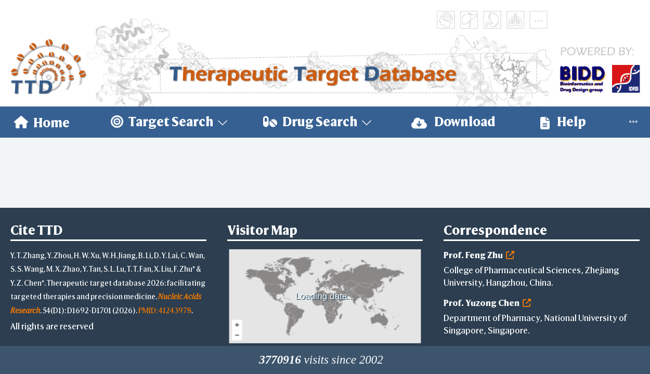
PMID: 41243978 (164, 310)
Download (453, 121)
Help (563, 121)
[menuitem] (42, 122)
